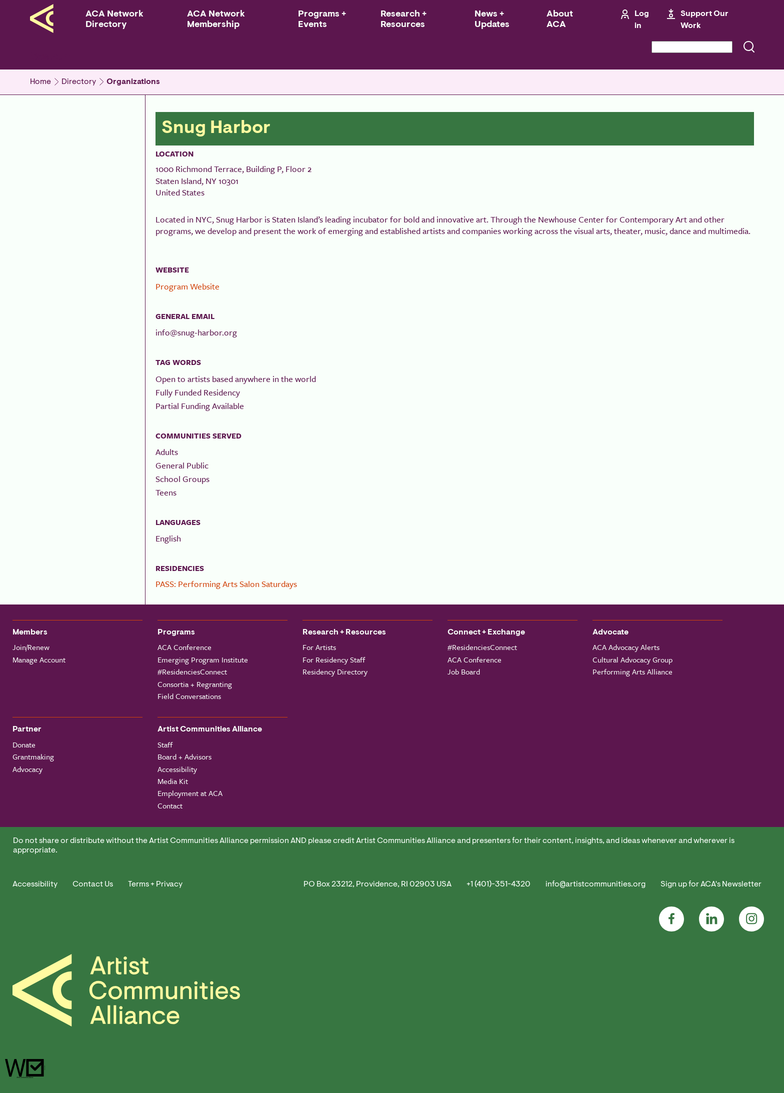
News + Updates (492, 20)
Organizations (133, 82)
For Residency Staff (333, 659)
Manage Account (39, 659)
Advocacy (27, 769)
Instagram (751, 919)
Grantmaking (33, 756)
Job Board (464, 671)
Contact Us (92, 884)
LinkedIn (711, 919)
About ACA (559, 20)
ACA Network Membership (216, 20)
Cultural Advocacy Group (632, 659)
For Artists (319, 647)
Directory (79, 82)
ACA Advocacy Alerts (626, 647)
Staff (165, 744)
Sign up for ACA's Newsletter (711, 884)
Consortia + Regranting (195, 684)
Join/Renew (31, 647)
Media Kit (173, 781)
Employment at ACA (190, 793)
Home (40, 82)
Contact (170, 805)
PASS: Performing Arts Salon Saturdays (226, 584)
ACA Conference (185, 647)
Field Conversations (189, 696)
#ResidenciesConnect (192, 671)
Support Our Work (704, 20)
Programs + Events (322, 20)
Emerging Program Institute (203, 659)
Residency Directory (335, 671)
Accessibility (177, 769)
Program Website (188, 286)
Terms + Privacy (155, 884)
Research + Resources (403, 20)
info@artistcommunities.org (596, 884)
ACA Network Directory (115, 20)
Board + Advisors (185, 756)
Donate (24, 744)
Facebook (671, 919)
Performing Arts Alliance (632, 671)
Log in (641, 20)
